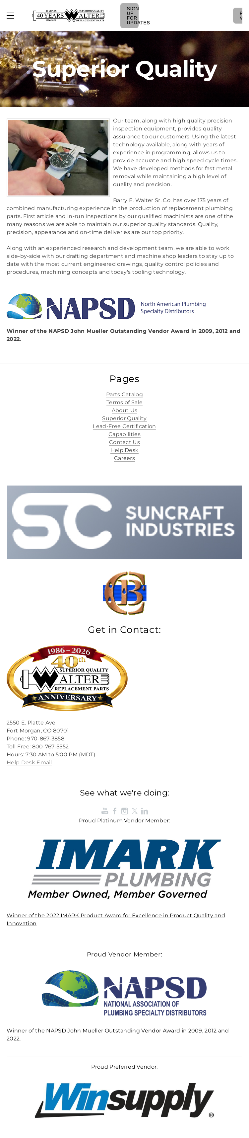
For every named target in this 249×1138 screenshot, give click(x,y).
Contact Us (124, 442)
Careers (124, 458)
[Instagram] (124, 811)
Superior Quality (124, 418)
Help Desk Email (29, 762)
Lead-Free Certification (124, 426)
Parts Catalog (124, 394)
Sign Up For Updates (133, 15)
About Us (125, 410)
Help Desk (124, 450)
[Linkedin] (144, 811)
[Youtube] (104, 811)
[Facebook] (114, 811)
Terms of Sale (124, 402)
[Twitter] (134, 811)
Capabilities (124, 434)
